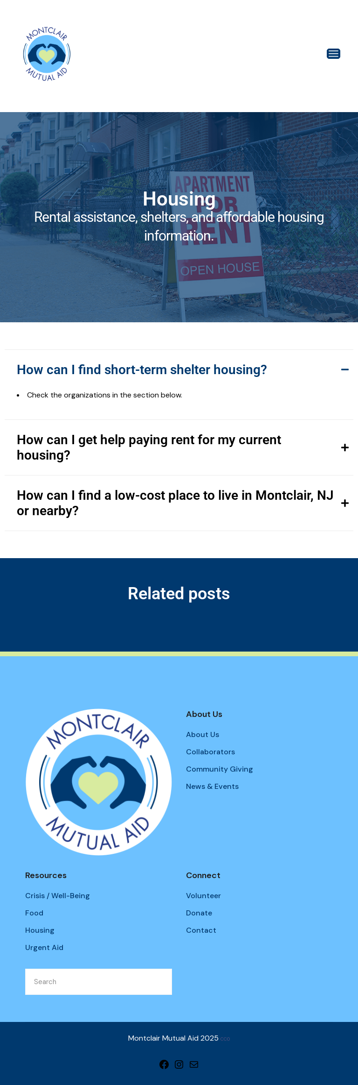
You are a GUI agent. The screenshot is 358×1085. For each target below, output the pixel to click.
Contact (201, 930)
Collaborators (210, 752)
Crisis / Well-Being (57, 896)
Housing (40, 930)
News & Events (212, 786)
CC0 (225, 1039)
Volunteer (203, 896)
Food (34, 913)
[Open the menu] (333, 54)
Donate (199, 913)
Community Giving (219, 769)
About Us (202, 734)
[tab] (179, 369)
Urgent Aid (44, 947)
